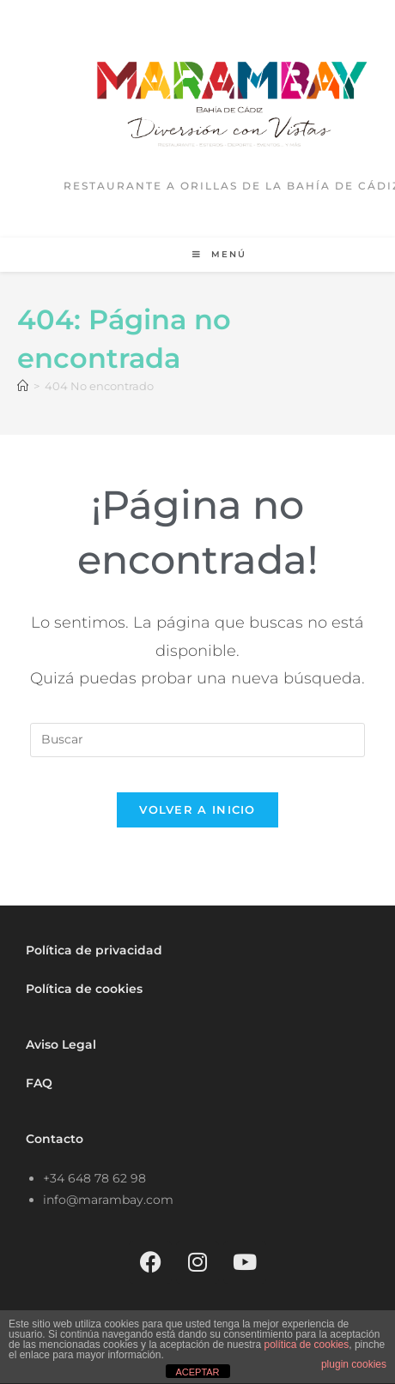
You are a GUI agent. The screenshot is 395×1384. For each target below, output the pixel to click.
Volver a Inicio (197, 809)
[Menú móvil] (219, 254)
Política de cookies (84, 988)
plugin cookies (353, 1364)
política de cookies (306, 1345)
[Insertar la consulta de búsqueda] (197, 740)
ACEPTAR (197, 1372)
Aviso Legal (61, 1044)
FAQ (39, 1083)
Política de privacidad (94, 950)
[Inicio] (22, 386)
